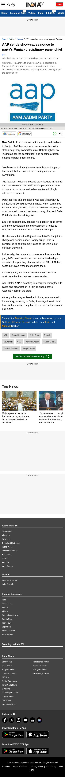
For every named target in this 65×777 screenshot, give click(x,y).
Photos (5, 607)
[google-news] (39, 720)
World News (7, 604)
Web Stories (7, 566)
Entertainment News (10, 615)
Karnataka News (9, 704)
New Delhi (8, 342)
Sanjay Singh (29, 348)
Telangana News (39, 669)
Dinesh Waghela (11, 348)
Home (4, 13)
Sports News (7, 619)
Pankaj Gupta (49, 342)
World (61, 13)
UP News (6, 689)
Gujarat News (8, 696)
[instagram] (18, 720)
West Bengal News (40, 673)
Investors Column (9, 551)
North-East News (9, 681)
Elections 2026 (17, 13)
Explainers (6, 627)
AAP (5, 335)
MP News (6, 677)
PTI (3, 55)
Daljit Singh (34, 335)
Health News (7, 634)
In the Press (7, 547)
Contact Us (7, 531)
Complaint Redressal (11, 543)
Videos (32, 13)
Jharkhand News (9, 673)
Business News (8, 631)
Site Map (6, 767)
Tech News (6, 623)
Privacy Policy (37, 767)
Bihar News (7, 662)
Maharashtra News (40, 662)
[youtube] (25, 720)
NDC (19, 342)
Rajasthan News (39, 666)
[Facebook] (5, 720)
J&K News (6, 700)
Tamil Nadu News (9, 685)
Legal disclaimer (20, 767)
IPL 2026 (50, 13)
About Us (6, 535)
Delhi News (7, 666)
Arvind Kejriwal (18, 335)
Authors (5, 562)
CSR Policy (51, 767)
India (40, 13)
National (20, 39)
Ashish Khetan (32, 342)
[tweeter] (11, 720)
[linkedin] (32, 720)
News (4, 39)
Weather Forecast (9, 580)
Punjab (47, 335)
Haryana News (8, 669)
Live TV (5, 558)
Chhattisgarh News (10, 693)
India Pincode (8, 584)
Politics (11, 39)
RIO (61, 767)
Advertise (6, 539)
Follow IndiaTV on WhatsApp (32, 356)
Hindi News (7, 554)
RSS (33, 770)
